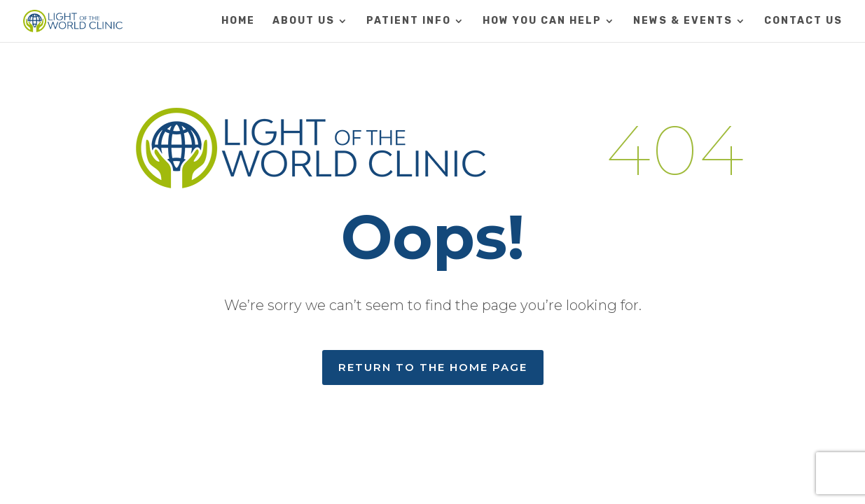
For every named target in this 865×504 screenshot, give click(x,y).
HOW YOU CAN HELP (542, 21)
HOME (238, 21)
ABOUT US (303, 21)
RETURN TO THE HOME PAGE (432, 367)
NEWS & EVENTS (683, 21)
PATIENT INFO (408, 21)
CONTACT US (803, 21)
